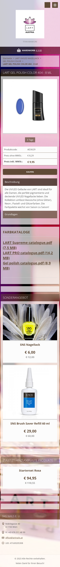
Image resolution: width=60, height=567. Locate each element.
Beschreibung (12, 182)
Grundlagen (11, 214)
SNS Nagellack (30, 345)
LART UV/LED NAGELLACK (27, 58)
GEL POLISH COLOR (12, 61)
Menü (55, 5)
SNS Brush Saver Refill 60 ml (30, 423)
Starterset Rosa (30, 470)
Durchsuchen (47, 5)
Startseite (7, 58)
